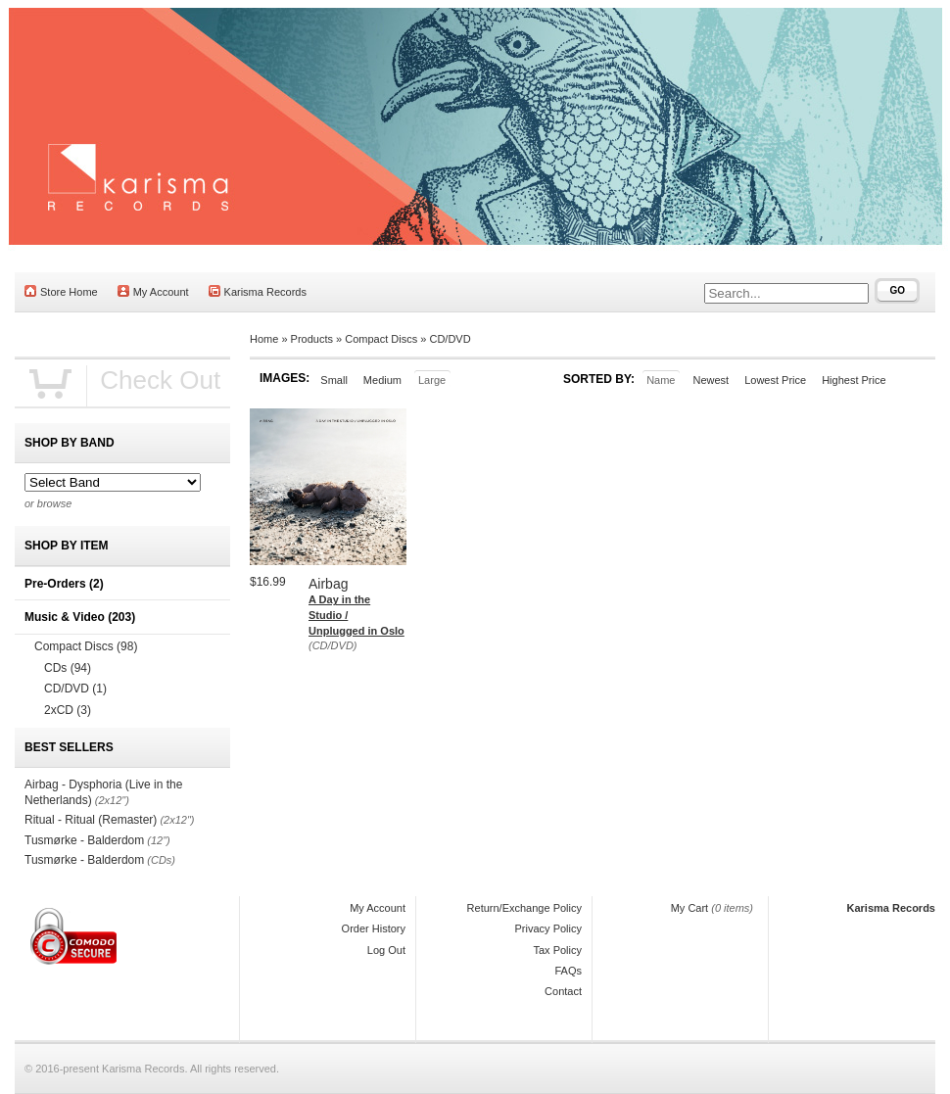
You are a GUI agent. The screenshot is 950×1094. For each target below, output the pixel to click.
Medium (382, 380)
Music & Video (79, 617)
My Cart (690, 908)
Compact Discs (381, 339)
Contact (563, 991)
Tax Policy (557, 950)
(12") (158, 840)
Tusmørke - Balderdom (84, 840)
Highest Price (853, 380)
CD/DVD (449, 339)
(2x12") (112, 800)
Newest (710, 380)
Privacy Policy (548, 928)
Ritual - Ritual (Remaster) (90, 820)
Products (312, 339)
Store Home (61, 291)
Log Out (386, 950)
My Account (153, 291)
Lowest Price (775, 380)
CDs (67, 668)
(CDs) (161, 860)
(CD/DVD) (333, 645)
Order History (373, 928)
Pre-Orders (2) (64, 584)
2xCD (67, 710)
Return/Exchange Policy (524, 908)
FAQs (568, 970)
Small (334, 380)
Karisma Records (258, 291)
